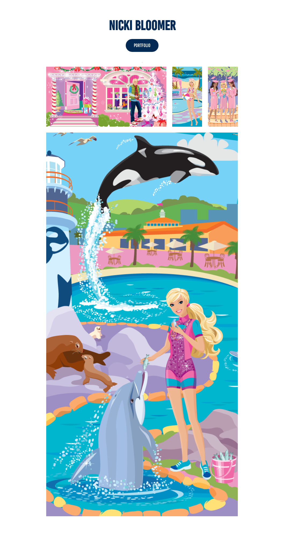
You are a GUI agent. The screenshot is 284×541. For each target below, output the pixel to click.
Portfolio (142, 45)
